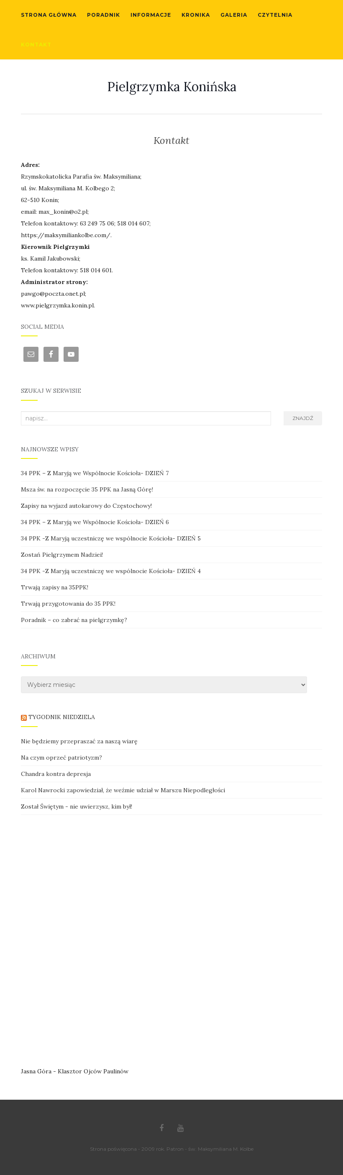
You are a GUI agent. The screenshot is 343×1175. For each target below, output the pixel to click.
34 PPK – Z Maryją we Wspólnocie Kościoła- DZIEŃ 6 (95, 522)
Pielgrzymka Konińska (171, 86)
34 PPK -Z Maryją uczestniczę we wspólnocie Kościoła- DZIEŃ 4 (111, 571)
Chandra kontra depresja (56, 774)
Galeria (233, 15)
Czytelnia (275, 15)
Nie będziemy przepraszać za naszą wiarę (79, 741)
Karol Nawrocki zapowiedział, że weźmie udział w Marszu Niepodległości (123, 790)
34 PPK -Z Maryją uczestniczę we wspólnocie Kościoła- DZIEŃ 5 (111, 538)
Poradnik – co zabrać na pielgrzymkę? (74, 620)
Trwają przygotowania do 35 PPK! (68, 603)
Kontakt (36, 44)
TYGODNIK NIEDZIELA (61, 717)
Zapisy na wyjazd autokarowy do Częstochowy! (86, 505)
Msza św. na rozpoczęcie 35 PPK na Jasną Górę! (87, 489)
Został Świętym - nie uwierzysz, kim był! (76, 806)
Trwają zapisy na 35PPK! (54, 587)
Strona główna (49, 15)
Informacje (151, 15)
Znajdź (302, 418)
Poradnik (103, 15)
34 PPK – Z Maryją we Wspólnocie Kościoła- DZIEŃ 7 (95, 473)
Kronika (196, 15)
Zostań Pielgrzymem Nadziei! (62, 554)
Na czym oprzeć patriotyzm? (61, 757)
